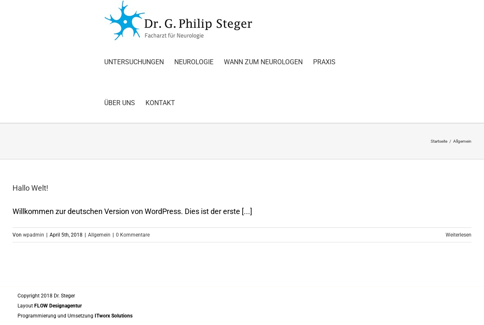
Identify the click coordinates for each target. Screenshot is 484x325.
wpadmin (33, 235)
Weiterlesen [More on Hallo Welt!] (458, 235)
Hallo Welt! (30, 188)
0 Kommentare (133, 235)
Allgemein (99, 235)
